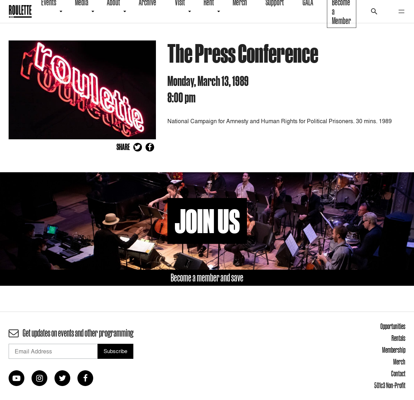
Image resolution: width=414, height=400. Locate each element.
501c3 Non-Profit (389, 385)
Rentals (398, 338)
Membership (393, 350)
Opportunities (392, 326)
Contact (398, 373)
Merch (399, 361)
